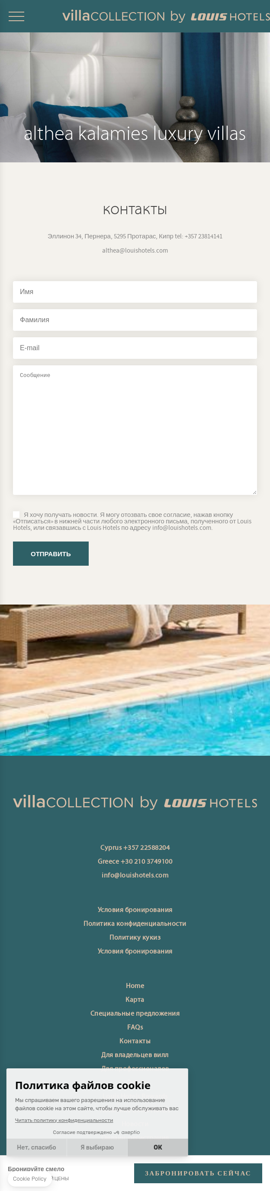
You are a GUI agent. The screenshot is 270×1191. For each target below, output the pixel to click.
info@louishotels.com (135, 875)
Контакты (135, 1041)
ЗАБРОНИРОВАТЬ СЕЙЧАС (198, 1173)
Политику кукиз (135, 937)
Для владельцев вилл (135, 1055)
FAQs (135, 1027)
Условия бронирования (135, 910)
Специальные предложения (135, 1013)
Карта (135, 1000)
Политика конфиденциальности (135, 924)
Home (135, 986)
